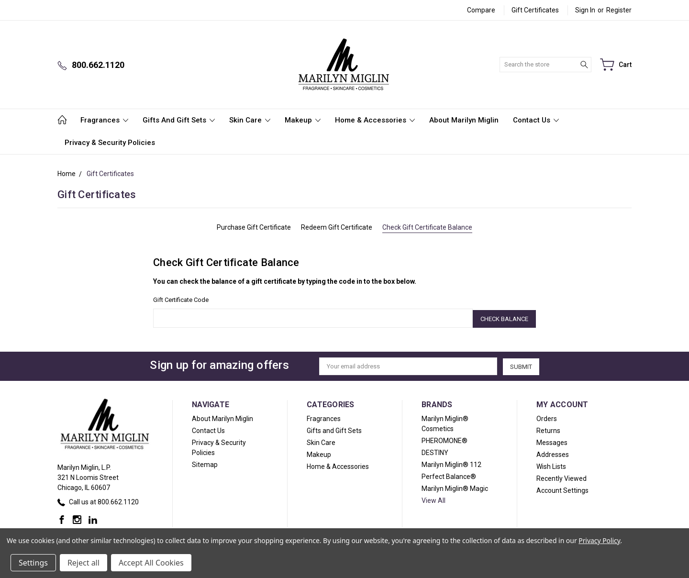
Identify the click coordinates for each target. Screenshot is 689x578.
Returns (548, 429)
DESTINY (435, 451)
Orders (546, 417)
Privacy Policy (599, 540)
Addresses (552, 453)
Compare (481, 10)
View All (433, 499)
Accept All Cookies (151, 562)
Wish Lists (551, 465)
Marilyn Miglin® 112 (451, 463)
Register (619, 10)
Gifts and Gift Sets (179, 120)
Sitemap (205, 463)
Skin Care (249, 120)
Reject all (83, 562)
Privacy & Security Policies (110, 142)
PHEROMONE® (444, 439)
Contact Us (536, 120)
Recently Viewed (561, 477)
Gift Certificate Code (181, 299)
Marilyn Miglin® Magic (455, 487)
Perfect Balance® (449, 475)
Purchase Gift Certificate (254, 227)
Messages (551, 441)
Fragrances (104, 120)
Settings (33, 562)
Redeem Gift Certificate (336, 227)
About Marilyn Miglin (464, 120)
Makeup (303, 120)
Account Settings (562, 489)
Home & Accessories (375, 120)
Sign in (585, 10)
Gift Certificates (535, 10)
